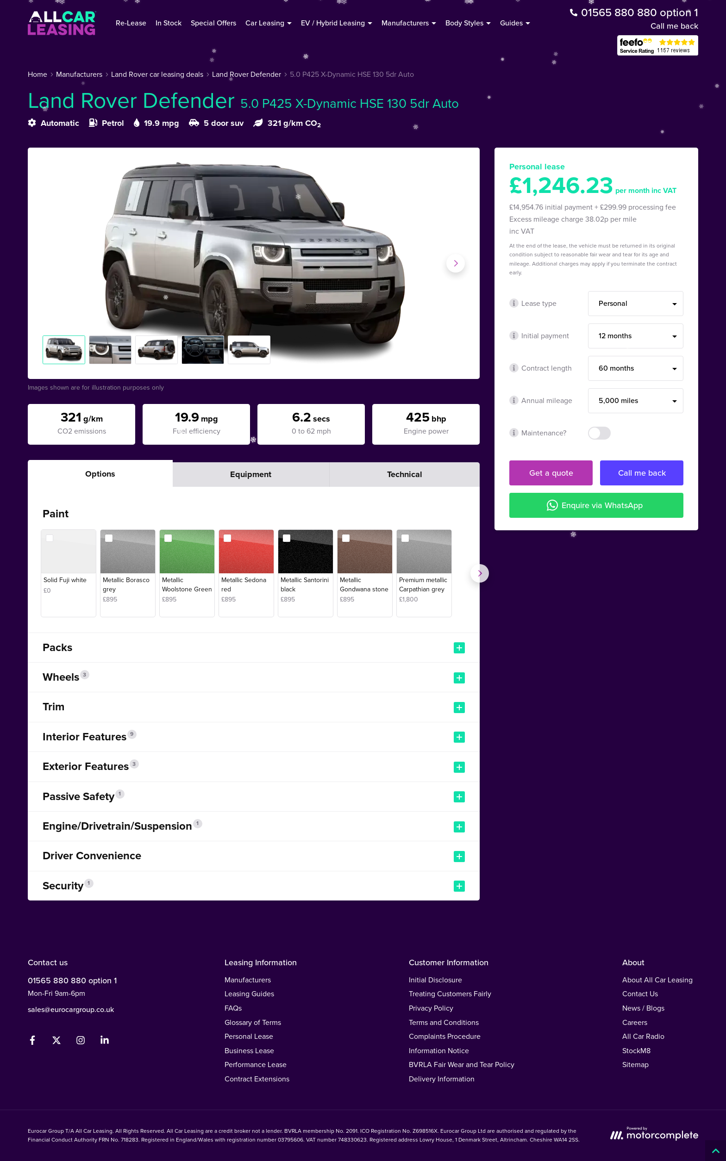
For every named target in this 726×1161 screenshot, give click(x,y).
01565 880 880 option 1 (72, 981)
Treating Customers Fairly (450, 993)
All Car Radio (643, 1036)
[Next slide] (455, 263)
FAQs (233, 1008)
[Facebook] (32, 1042)
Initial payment (539, 335)
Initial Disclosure (435, 980)
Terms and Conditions (444, 1022)
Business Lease (249, 1050)
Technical (404, 474)
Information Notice (439, 1050)
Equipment (250, 474)
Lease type (533, 303)
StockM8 (636, 1050)
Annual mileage (540, 400)
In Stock (169, 23)
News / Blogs (643, 1008)
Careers (634, 1022)
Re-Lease (131, 23)
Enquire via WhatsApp (595, 505)
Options (100, 474)
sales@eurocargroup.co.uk (71, 1009)
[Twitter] (56, 1042)
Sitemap (635, 1064)
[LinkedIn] (105, 1042)
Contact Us (640, 993)
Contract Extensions (257, 1079)
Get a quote (551, 473)
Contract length (540, 368)
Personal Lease (249, 1036)
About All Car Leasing (657, 980)
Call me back (674, 26)
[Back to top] (715, 1150)
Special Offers (213, 23)
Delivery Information (442, 1079)
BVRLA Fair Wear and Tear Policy (461, 1064)
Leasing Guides (249, 993)
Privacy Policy (431, 1008)
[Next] (479, 573)
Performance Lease (256, 1064)
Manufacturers (248, 980)
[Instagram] (81, 1042)
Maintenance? (537, 433)
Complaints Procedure (445, 1036)
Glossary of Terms (253, 1022)
